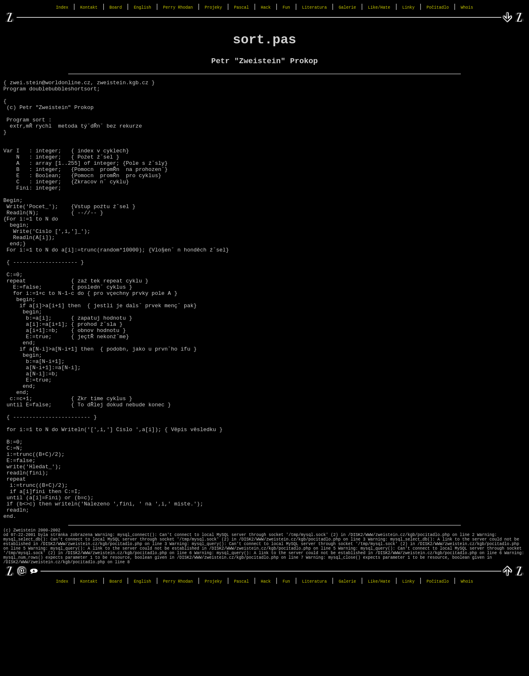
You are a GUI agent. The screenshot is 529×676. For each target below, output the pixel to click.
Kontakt (89, 7)
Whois (467, 7)
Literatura (314, 7)
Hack (266, 7)
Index (62, 7)
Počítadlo (438, 7)
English (142, 7)
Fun (286, 7)
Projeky (213, 7)
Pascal (241, 7)
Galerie (347, 7)
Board (116, 7)
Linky (408, 7)
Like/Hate (379, 7)
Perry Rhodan (178, 7)
